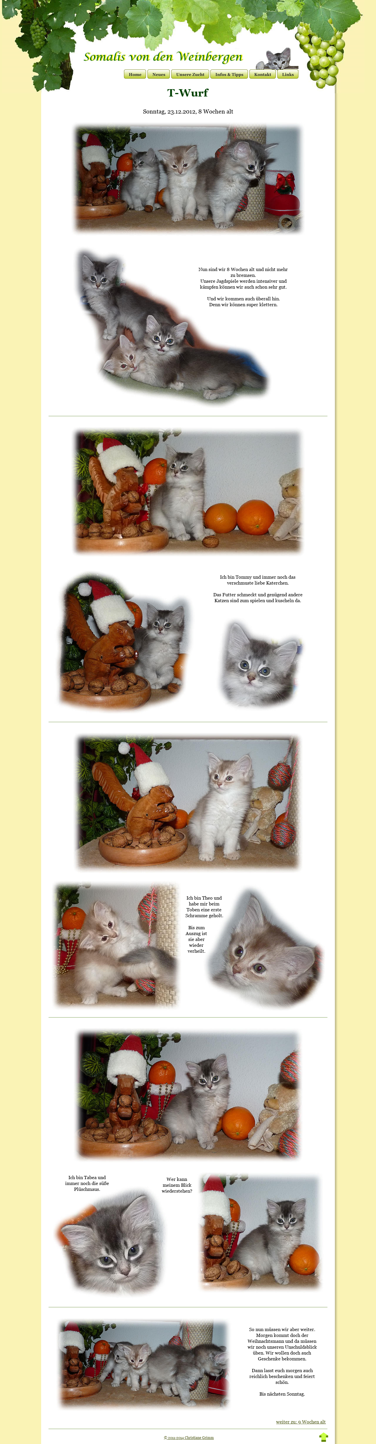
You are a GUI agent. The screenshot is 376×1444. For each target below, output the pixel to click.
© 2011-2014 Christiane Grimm (189, 1437)
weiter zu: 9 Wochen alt (301, 1421)
